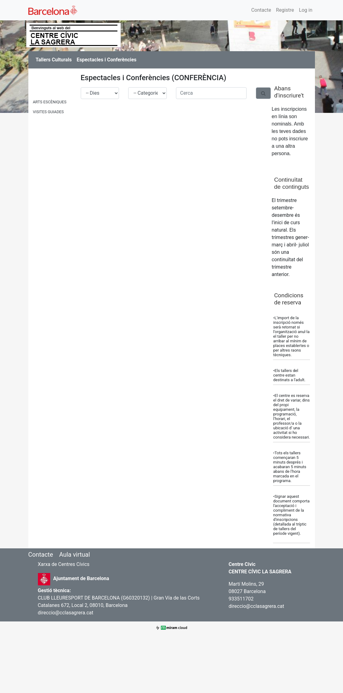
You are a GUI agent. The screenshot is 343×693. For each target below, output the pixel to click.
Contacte (261, 10)
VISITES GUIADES (48, 111)
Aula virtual (74, 554)
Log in (305, 10)
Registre (285, 10)
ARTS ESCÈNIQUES (50, 102)
